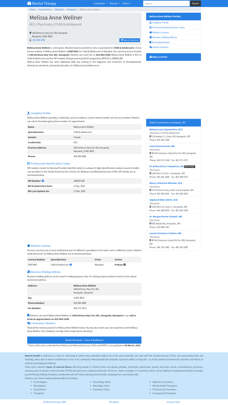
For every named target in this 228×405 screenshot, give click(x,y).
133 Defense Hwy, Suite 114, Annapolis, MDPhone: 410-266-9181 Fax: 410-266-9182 (171, 188)
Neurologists (39, 385)
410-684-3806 (38, 39)
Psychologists (40, 381)
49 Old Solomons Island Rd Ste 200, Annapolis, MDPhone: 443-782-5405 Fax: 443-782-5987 (172, 240)
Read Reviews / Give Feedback (84, 340)
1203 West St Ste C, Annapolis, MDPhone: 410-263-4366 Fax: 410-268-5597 (172, 171)
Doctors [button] (114, 3)
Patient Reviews (159, 47)
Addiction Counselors (162, 381)
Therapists (38, 393)
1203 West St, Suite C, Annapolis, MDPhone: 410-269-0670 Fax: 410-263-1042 (168, 205)
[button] (43, 180)
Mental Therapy (41, 3)
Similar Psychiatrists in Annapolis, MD (167, 122)
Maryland (59, 9)
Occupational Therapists (164, 393)
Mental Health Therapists (164, 385)
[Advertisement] (84, 89)
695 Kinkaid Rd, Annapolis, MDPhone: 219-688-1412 (165, 222)
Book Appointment (159, 42)
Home (33, 9)
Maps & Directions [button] (129, 40)
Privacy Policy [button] (173, 401)
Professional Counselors (164, 389)
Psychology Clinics (102, 381)
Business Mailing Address (163, 37)
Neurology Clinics (101, 385)
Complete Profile (159, 22)
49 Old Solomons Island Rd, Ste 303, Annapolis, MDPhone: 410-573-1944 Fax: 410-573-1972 (172, 153)
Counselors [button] (99, 3)
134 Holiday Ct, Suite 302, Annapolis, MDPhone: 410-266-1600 (169, 135)
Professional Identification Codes (167, 27)
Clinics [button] (126, 3)
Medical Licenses (159, 32)
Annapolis (71, 9)
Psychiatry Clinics (101, 389)
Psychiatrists (45, 9)
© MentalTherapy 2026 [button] (55, 401)
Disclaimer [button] (114, 401)
